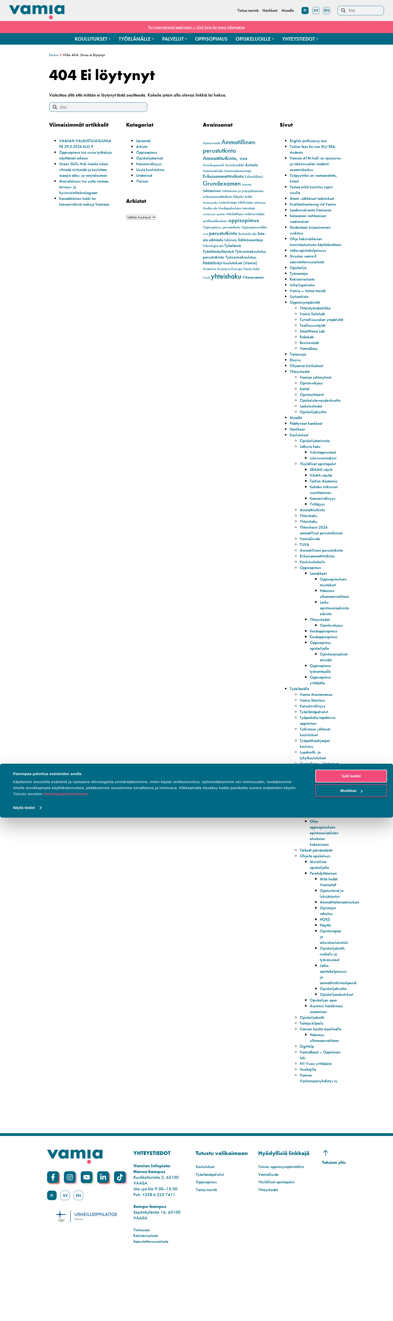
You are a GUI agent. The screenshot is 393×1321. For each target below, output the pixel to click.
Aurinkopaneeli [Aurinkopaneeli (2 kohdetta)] (213, 165)
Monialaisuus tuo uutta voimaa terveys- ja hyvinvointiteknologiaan (81, 198)
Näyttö (326, 977)
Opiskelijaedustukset (338, 1046)
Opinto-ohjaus (313, 394)
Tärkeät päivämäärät (319, 896)
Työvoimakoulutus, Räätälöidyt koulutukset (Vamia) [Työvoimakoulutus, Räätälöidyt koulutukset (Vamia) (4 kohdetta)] (230, 260)
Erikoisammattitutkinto (319, 579)
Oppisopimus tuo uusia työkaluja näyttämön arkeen (85, 161)
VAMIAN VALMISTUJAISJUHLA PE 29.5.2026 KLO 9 (82, 146)
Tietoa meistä (208, 1253)
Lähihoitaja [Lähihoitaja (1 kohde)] (260, 202)
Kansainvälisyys (150, 164)
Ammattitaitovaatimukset (342, 954)
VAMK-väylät (322, 486)
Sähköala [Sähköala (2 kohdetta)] (230, 240)
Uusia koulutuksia (152, 169)
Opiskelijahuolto (315, 423)
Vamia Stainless (314, 729)
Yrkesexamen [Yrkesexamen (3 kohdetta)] (253, 277)
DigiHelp (308, 1109)
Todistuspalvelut (314, 809)
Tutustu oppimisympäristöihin (284, 1230)
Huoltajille (309, 1132)
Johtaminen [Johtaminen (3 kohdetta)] (212, 190)
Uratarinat (145, 175)
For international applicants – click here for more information (196, 27)
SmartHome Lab (314, 342)
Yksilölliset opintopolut (320, 475)
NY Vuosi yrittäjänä (317, 1127)
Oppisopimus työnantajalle (322, 697)
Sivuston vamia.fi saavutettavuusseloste (309, 264)
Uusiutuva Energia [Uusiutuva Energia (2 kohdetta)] (229, 269)
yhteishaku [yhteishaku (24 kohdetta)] (226, 276)
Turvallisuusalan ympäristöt (314, 328)
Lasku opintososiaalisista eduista (336, 630)
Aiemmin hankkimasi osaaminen (320, 1063)
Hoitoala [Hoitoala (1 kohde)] (246, 184)
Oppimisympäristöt (307, 308)
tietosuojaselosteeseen (65, 1297)
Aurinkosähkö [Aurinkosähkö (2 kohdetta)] (234, 165)
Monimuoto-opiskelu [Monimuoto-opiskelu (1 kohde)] (214, 214)
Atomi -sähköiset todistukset (314, 198)
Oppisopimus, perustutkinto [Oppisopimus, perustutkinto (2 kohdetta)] (221, 227)
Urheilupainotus (304, 290)
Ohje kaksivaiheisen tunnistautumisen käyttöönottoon (308, 244)
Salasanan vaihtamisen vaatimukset (311, 218)
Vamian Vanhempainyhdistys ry (321, 1141)
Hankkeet (298, 440)
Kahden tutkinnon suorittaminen (326, 501)
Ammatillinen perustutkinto (312, 570)
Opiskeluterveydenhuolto (323, 412)
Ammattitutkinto (314, 521)
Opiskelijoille (301, 850)
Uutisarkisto (300, 302)
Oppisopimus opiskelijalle (322, 674)
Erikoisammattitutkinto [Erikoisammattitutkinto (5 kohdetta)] (223, 176)
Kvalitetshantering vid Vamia (316, 204)
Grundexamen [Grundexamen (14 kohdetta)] (222, 183)
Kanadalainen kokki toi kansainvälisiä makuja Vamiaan (80, 215)
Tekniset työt (311, 833)
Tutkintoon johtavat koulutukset (317, 760)
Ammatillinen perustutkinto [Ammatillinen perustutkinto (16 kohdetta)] (229, 146)
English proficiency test (310, 140)
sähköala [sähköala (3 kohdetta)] (216, 239)
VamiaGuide (311, 556)
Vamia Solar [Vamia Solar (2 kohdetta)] (251, 269)
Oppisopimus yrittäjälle (322, 708)
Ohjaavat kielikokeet (308, 377)
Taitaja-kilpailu (313, 1081)
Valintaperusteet (324, 463)
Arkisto (142, 146)
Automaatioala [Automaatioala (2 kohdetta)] (213, 171)
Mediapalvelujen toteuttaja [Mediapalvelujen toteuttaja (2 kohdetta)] (236, 208)
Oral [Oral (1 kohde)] (205, 234)
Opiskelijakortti (313, 1075)
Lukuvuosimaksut (325, 469)
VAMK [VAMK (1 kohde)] (206, 277)
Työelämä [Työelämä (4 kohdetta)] (232, 245)
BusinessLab (310, 354)
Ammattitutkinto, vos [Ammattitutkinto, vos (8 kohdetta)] (225, 158)
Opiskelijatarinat (151, 158)
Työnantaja (300, 279)
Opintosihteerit (313, 406)
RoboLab (308, 348)
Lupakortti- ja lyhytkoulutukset (314, 783)
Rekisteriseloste (303, 285)
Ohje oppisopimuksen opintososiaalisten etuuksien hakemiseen (326, 878)
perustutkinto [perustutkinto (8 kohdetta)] (223, 233)
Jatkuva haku (312, 458)
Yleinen (143, 181)
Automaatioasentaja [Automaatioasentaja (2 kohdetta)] (237, 171)
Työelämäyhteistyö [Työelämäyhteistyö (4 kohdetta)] (218, 251)
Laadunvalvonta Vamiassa (314, 210)
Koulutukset (300, 446)
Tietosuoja (299, 365)
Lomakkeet (319, 596)
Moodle (297, 429)
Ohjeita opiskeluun (317, 902)
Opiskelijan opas (325, 1052)
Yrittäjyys (318, 515)
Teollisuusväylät (314, 337)
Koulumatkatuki (324, 861)
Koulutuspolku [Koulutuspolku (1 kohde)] (210, 202)
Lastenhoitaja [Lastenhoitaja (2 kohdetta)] (228, 202)
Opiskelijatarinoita (316, 452)
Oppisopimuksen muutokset (335, 605)
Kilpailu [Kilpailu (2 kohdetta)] (238, 197)
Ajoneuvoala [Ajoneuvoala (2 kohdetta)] (211, 143)
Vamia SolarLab (314, 319)
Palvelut (297, 804)
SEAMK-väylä (323, 481)
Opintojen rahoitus (329, 962)
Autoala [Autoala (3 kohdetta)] (251, 165)
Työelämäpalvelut (316, 740)
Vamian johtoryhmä (318, 388)
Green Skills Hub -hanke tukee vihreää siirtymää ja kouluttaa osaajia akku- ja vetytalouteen (83, 178)
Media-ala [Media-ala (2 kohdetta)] (210, 208)
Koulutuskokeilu (314, 585)
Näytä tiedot (24, 1311)
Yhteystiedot (301, 383)
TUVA (305, 561)
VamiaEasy (310, 360)
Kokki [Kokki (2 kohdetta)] (248, 197)
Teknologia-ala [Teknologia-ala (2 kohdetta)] (213, 246)
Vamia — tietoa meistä (310, 296)
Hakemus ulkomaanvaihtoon (337, 616)
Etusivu (54, 54)
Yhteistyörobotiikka (317, 313)
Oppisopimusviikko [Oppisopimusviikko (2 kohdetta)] (254, 227)
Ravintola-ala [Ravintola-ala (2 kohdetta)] (247, 234)
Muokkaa (351, 1294)
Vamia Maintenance (318, 723)
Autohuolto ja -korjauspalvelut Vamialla (314, 821)
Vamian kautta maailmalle (313, 1089)
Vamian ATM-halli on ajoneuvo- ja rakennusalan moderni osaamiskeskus (314, 163)
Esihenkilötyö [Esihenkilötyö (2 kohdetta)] (254, 177)
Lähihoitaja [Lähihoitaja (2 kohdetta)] (245, 202)
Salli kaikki (351, 1279)
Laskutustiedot (312, 417)
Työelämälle (301, 717)
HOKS (325, 971)
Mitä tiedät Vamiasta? (329, 928)
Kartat (305, 400)
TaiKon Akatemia (325, 492)
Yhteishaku (309, 527)
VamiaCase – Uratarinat (312, 795)
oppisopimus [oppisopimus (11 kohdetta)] (243, 220)
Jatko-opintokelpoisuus (311, 256)
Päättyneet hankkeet (308, 435)
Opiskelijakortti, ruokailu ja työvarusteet (334, 1005)
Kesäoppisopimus (326, 660)
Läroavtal (144, 140)
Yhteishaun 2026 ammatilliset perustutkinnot (315, 544)
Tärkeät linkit (311, 856)
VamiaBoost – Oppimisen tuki (313, 1118)
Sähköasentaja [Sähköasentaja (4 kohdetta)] (250, 239)
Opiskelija (299, 273)
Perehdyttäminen (325, 919)
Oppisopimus (148, 152)
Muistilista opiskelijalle (320, 910)
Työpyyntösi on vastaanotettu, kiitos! (308, 178)
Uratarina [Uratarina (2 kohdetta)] (209, 269)
